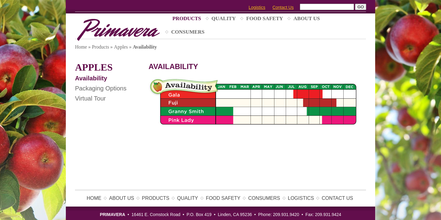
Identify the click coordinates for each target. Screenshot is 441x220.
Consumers (188, 32)
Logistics (257, 7)
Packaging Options (100, 88)
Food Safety (264, 18)
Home (81, 47)
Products (186, 18)
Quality (224, 18)
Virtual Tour (90, 98)
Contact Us (283, 7)
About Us (306, 18)
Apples (121, 47)
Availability (91, 78)
